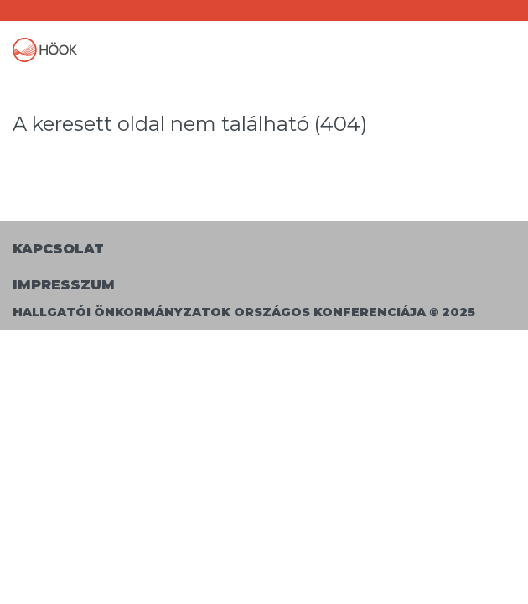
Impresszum (64, 285)
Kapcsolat (58, 249)
